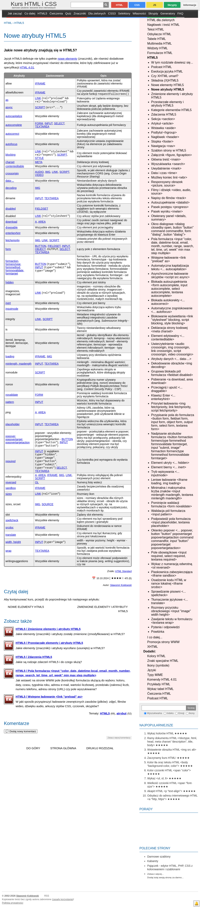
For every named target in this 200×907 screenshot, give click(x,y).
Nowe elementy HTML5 (167, 85)
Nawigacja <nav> (163, 146)
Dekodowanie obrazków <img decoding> (171, 365)
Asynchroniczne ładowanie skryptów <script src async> (170, 275)
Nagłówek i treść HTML (163, 24)
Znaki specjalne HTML (162, 660)
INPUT (48, 123)
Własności (139, 13)
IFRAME (40, 83)
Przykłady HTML (158, 684)
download (11, 221)
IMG (47, 171)
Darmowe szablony (159, 856)
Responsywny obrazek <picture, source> (167, 183)
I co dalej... (154, 637)
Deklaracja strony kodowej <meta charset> (169, 329)
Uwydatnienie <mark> (166, 168)
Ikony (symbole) (158, 665)
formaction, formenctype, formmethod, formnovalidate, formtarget (14, 267)
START (4, 14)
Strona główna (63, 748)
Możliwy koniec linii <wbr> (169, 177)
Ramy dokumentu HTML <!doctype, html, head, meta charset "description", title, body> (172, 742)
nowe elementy (67, 58)
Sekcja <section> (163, 119)
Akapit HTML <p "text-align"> (164, 791)
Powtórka (157, 631)
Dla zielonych (97, 13)
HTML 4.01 (27, 67)
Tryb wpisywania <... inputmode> (165, 473)
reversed (10, 482)
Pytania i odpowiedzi (165, 627)
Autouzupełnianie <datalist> (170, 202)
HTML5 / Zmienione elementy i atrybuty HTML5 (48, 629)
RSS (46, 895)
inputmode (11, 308)
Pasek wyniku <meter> (167, 211)
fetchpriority (12, 240)
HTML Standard (123, 571)
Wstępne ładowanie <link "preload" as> (168, 259)
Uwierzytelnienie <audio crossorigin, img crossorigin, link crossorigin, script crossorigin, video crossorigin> (172, 349)
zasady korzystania (63, 899)
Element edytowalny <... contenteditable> (167, 337)
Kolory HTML (156, 656)
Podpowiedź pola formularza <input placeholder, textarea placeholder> (171, 522)
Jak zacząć (15, 13)
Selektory (124, 13)
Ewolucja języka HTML (167, 71)
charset (9, 162)
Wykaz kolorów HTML (160, 733)
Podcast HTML (161, 67)
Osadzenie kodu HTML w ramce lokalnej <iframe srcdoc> (168, 583)
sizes (8, 493)
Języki (151, 670)
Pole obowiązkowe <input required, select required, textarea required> (169, 556)
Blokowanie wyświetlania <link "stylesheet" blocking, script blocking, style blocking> (172, 320)
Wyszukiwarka (154, 713)
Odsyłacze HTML (159, 34)
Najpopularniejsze (156, 725)
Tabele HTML (156, 38)
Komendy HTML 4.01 (162, 679)
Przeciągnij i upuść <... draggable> (167, 389)
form (8, 249)
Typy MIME (155, 674)
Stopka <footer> (162, 141)
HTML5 (42, 13)
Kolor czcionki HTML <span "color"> (169, 770)
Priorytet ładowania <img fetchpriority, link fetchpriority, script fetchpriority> (171, 407)
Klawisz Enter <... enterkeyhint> (163, 397)
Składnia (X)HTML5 (165, 80)
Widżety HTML (157, 48)
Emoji (181, 713)
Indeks (170, 713)
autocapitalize (13, 116)
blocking (10, 154)
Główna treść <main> (166, 159)
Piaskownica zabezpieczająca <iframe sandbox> (172, 573)
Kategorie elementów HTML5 (171, 110)
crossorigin (12, 173)
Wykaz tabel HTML (160, 689)
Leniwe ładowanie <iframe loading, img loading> (169, 481)
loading (9, 356)
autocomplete (13, 124)
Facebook (196, 896)
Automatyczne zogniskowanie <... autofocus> (171, 310)
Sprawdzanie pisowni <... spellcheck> (168, 593)
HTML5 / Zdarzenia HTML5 (34, 656)
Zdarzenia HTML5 (163, 114)
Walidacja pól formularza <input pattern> (168, 512)
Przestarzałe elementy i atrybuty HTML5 (167, 103)
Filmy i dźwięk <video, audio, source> (171, 191)
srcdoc (9, 527)
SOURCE (48, 504)
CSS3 (112, 13)
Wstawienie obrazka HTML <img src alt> (171, 749)
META (38, 162)
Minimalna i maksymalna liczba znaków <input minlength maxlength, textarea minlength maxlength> (172, 493)
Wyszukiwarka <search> (168, 164)
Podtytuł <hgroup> (164, 132)
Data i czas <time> (164, 173)
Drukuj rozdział (99, 748)
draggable (11, 227)
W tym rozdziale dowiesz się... (172, 62)
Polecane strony (154, 848)
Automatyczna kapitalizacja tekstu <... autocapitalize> (170, 267)
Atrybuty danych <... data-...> (171, 359)
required (10, 461)
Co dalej (29, 13)
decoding (11, 187)
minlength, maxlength (18, 363)
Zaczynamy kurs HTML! (161, 757)
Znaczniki (80, 13)
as (6, 99)
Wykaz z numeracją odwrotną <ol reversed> (171, 565)
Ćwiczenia (56, 13)
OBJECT (40, 249)
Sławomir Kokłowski (121, 585)
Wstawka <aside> (163, 128)
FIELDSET (41, 208)
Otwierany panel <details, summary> (168, 217)
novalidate (11, 394)
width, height (13, 542)
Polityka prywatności (12, 903)
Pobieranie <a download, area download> (172, 381)
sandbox (10, 488)
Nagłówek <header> (165, 137)
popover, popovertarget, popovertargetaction (17, 439)
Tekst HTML (155, 29)
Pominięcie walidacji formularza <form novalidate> (171, 504)
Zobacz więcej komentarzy (118, 738)
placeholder (12, 424)
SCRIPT (40, 107)
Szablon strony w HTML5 (168, 150)
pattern (9, 402)
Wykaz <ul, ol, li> (157, 778)
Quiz (68, 13)
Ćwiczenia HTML (159, 693)
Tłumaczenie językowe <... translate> (169, 601)
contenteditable (14, 166)
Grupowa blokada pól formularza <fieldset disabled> (172, 373)
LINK (38, 98)
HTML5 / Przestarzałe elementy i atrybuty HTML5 (49, 642)
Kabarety (152, 861)
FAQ (180, 13)
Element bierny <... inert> (168, 467)
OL (37, 482)
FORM (39, 123)
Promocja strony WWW (163, 642)
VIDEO (39, 175)
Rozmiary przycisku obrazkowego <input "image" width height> (171, 611)
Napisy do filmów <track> (168, 198)
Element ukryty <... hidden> (170, 462)
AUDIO (39, 171)
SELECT (59, 123)
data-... (9, 180)
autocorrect (12, 133)
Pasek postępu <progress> (169, 207)
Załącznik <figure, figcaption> (171, 155)
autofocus (11, 144)
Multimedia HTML (159, 43)
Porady (146, 809)
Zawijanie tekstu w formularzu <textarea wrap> (171, 620)
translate (10, 534)
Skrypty (153, 13)
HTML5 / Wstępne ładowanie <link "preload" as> (49, 696)
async (9, 107)
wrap (8, 550)
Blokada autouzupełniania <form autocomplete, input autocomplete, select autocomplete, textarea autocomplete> (169, 288)
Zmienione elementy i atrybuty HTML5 (172, 95)
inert (8, 303)
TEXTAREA (42, 126)
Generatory (167, 13)
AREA (42, 221)
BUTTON (40, 246)
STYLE (39, 158)
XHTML (152, 646)
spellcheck (11, 520)
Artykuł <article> (162, 123)
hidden (9, 282)
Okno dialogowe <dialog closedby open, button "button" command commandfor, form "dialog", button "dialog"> (172, 229)
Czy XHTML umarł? (164, 76)
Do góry (33, 748)
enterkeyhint (12, 233)
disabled (10, 208)
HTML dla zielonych (161, 20)
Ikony (192, 713)
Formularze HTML (159, 53)
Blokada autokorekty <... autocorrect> (168, 302)
